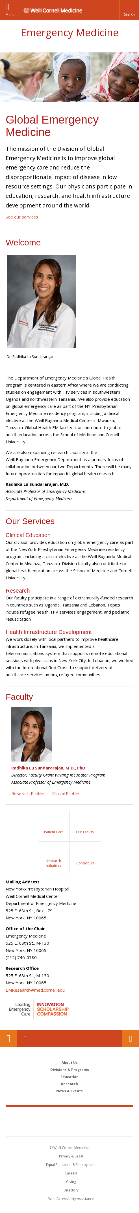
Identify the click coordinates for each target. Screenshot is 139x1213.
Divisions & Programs (69, 1069)
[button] (129, 10)
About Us (70, 1062)
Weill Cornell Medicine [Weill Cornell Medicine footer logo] (69, 1115)
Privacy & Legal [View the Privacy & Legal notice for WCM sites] (71, 1156)
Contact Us (130, 1038)
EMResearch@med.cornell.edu (35, 990)
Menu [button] (10, 14)
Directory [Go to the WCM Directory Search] (71, 1190)
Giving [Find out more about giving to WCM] (71, 1181)
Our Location (8, 1038)
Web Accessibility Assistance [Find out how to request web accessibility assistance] (71, 1198)
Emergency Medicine (70, 32)
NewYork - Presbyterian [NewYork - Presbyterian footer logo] (69, 1127)
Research (69, 1083)
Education (69, 1076)
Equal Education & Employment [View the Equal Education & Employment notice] (71, 1164)
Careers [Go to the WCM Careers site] (71, 1173)
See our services (22, 217)
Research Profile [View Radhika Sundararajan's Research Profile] (27, 793)
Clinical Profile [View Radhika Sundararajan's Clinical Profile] (65, 793)
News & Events (69, 1091)
